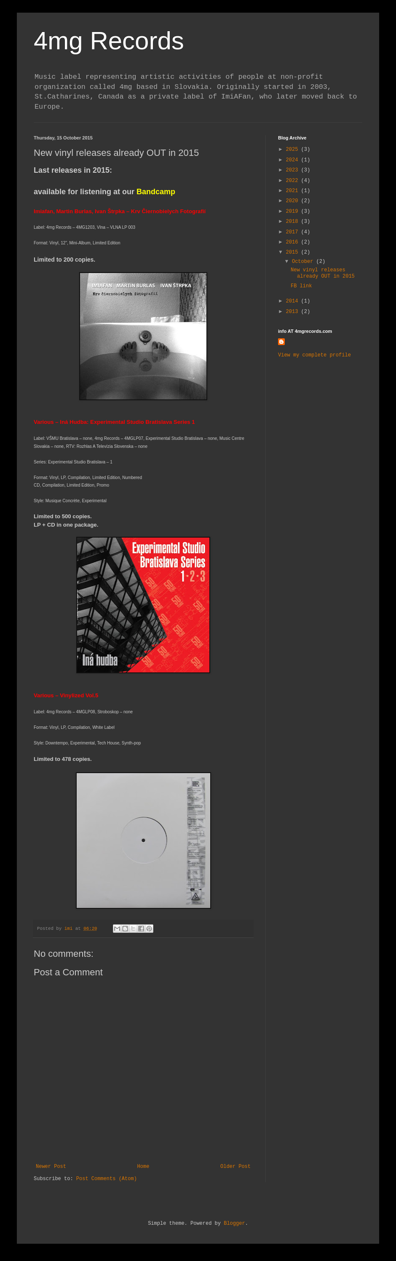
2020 (293, 201)
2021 (293, 191)
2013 (293, 312)
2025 (293, 150)
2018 (293, 222)
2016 (293, 242)
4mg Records (109, 41)
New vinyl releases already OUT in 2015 (323, 273)
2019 (293, 211)
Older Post (235, 1167)
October (304, 262)
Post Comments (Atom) (106, 1179)
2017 (293, 232)
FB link (301, 286)
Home (143, 1167)
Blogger (234, 1223)
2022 (293, 181)
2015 (293, 252)
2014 (293, 301)
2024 (293, 160)
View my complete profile (314, 355)
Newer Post (51, 1167)
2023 (293, 170)
